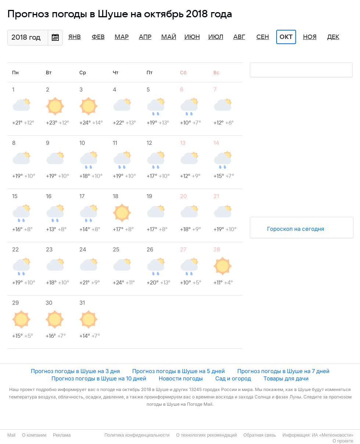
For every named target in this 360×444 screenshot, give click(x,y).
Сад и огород (233, 378)
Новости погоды (181, 378)
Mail (11, 435)
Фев (98, 37)
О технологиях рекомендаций (206, 435)
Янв (74, 37)
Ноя (310, 37)
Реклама (62, 435)
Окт (286, 37)
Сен (262, 37)
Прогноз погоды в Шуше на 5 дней (178, 371)
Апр (145, 37)
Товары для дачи (286, 378)
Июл (215, 37)
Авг (239, 37)
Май (168, 37)
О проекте (342, 441)
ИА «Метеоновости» (332, 435)
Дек (333, 37)
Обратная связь (260, 435)
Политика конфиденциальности (136, 435)
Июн (192, 37)
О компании (34, 435)
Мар (122, 37)
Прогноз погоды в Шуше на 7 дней (283, 371)
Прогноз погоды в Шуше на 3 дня (75, 371)
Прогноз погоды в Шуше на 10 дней (98, 378)
